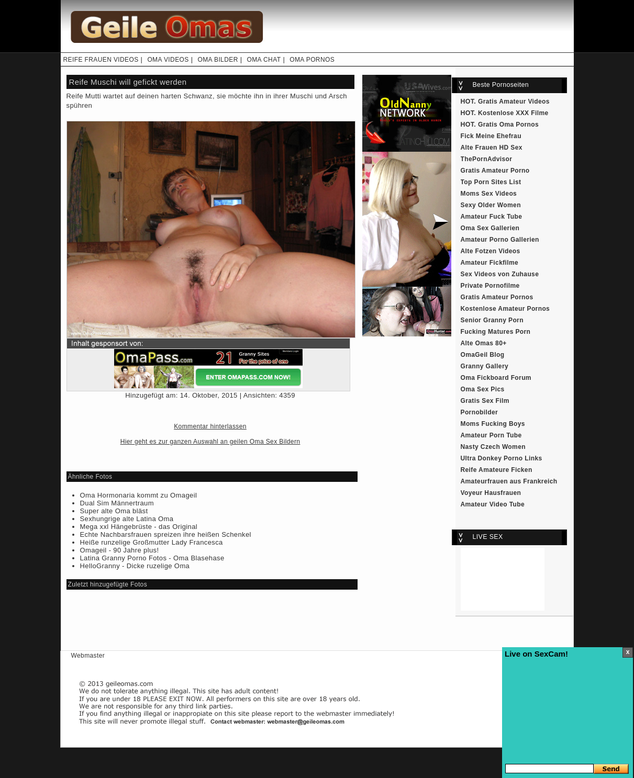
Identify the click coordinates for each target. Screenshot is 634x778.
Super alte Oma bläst (114, 511)
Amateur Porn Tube (491, 435)
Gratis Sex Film (485, 400)
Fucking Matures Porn (496, 331)
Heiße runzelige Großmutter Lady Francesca (151, 542)
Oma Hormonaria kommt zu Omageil (138, 495)
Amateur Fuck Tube (491, 216)
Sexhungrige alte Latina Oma (127, 519)
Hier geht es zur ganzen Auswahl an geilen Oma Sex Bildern (210, 441)
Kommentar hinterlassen (210, 426)
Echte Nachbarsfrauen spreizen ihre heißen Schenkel (165, 534)
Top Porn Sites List (491, 182)
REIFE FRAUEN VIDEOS (101, 59)
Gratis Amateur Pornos (497, 297)
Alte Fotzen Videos (490, 251)
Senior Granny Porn (492, 320)
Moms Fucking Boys (493, 423)
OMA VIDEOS (167, 59)
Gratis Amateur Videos (514, 101)
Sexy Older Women (491, 205)
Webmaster (88, 655)
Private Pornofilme (490, 285)
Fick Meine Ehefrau (491, 136)
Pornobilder (479, 412)
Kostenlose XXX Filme (513, 113)
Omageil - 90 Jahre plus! (119, 550)
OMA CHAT (264, 59)
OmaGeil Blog (483, 354)
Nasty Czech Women (493, 446)
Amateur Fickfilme (490, 262)
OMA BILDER (217, 59)
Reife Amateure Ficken (496, 469)
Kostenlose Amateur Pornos (505, 308)
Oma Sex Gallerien (490, 228)
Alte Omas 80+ (484, 343)
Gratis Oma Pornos (508, 124)
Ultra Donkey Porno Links (501, 458)
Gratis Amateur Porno (495, 170)
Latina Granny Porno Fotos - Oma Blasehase (152, 558)
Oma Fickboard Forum (496, 377)
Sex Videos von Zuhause (500, 274)
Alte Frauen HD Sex (491, 147)
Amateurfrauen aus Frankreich (509, 481)
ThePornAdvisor (487, 159)
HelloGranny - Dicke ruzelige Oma (135, 566)
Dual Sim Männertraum (117, 503)
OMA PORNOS (312, 59)
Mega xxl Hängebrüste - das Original (139, 527)
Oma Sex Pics (483, 389)
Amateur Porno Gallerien (500, 239)
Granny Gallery (485, 366)
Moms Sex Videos (489, 193)
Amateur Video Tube (493, 504)
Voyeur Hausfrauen (491, 493)
